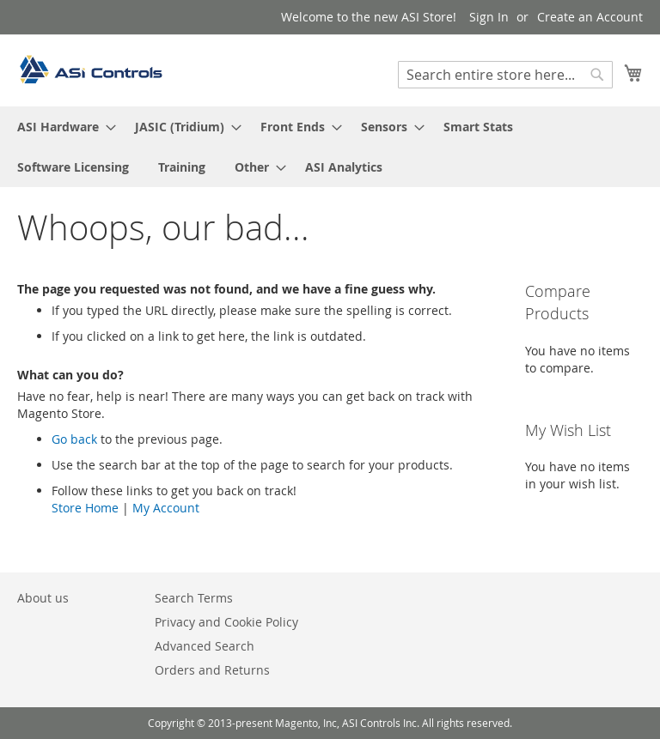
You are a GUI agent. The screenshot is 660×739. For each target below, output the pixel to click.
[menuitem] (61, 126)
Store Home (85, 508)
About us (43, 598)
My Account (165, 508)
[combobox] (505, 74)
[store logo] (90, 69)
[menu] (330, 146)
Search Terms (194, 598)
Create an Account (590, 17)
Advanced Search (204, 646)
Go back (74, 439)
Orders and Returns (212, 670)
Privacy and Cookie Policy (226, 622)
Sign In (489, 17)
